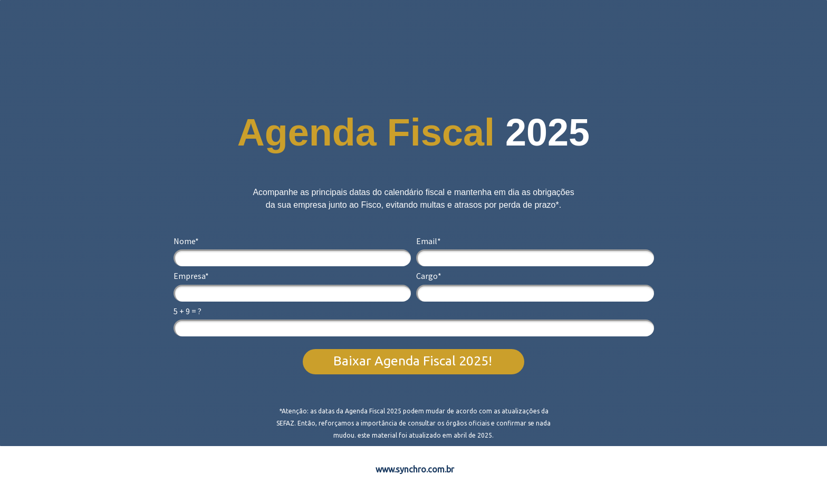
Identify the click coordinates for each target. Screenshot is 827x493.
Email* (428, 241)
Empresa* (191, 275)
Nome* (186, 241)
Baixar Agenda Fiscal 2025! (412, 360)
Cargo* (428, 275)
